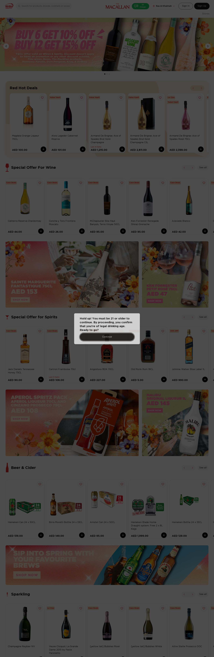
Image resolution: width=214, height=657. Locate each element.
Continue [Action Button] (107, 337)
